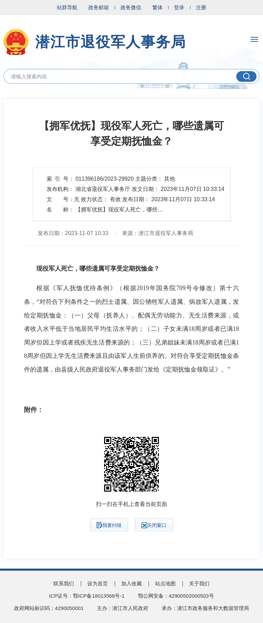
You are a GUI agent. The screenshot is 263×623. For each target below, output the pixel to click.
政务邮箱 (98, 7)
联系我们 (63, 583)
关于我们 (199, 583)
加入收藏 (131, 583)
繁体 (157, 7)
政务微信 (131, 7)
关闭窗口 (153, 525)
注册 (201, 7)
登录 (179, 7)
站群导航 (67, 7)
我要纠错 (109, 525)
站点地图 (165, 583)
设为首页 (97, 583)
